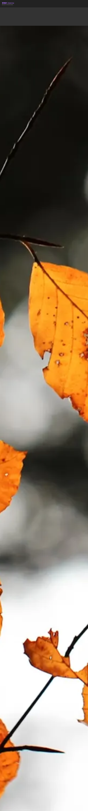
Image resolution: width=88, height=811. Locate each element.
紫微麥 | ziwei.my (8, 3)
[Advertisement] (44, 16)
